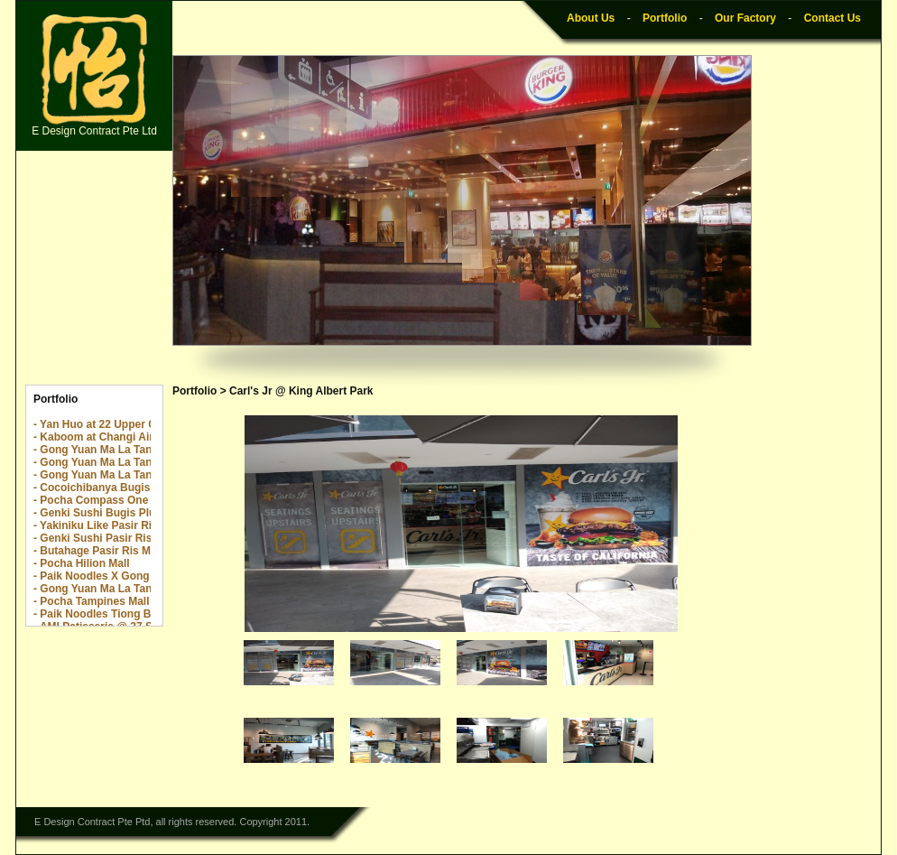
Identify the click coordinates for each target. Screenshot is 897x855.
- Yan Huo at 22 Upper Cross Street (123, 424)
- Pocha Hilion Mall (81, 563)
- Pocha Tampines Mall (91, 601)
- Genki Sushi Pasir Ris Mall (104, 538)
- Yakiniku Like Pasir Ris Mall (107, 525)
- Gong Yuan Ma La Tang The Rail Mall (130, 462)
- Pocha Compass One (90, 500)
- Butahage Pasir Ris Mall (97, 550)
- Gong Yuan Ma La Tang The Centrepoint (139, 449)
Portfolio (665, 18)
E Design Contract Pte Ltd (94, 75)
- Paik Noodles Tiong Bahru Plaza (119, 614)
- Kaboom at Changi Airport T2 (111, 437)
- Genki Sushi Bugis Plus (97, 512)
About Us (591, 18)
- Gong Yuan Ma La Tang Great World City (140, 588)
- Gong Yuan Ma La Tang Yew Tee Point (133, 475)
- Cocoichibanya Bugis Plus (104, 487)
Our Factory (745, 18)
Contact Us (832, 18)
